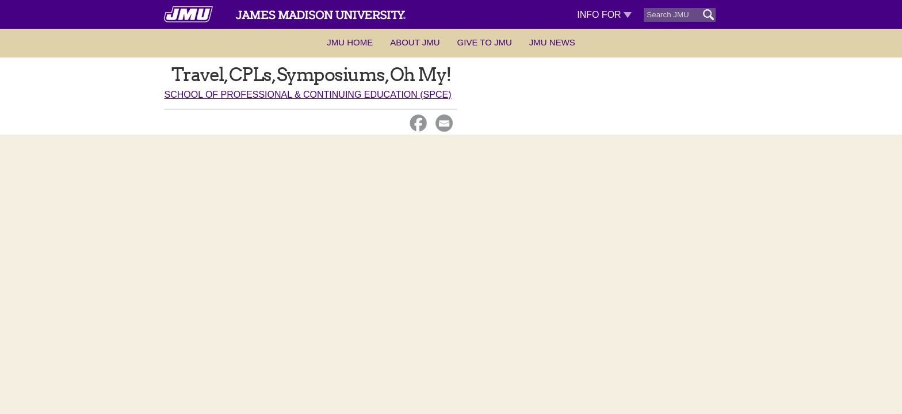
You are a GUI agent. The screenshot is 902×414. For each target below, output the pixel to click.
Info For (604, 15)
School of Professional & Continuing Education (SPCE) (308, 94)
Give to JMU (484, 42)
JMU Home (350, 42)
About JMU (414, 42)
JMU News (552, 42)
